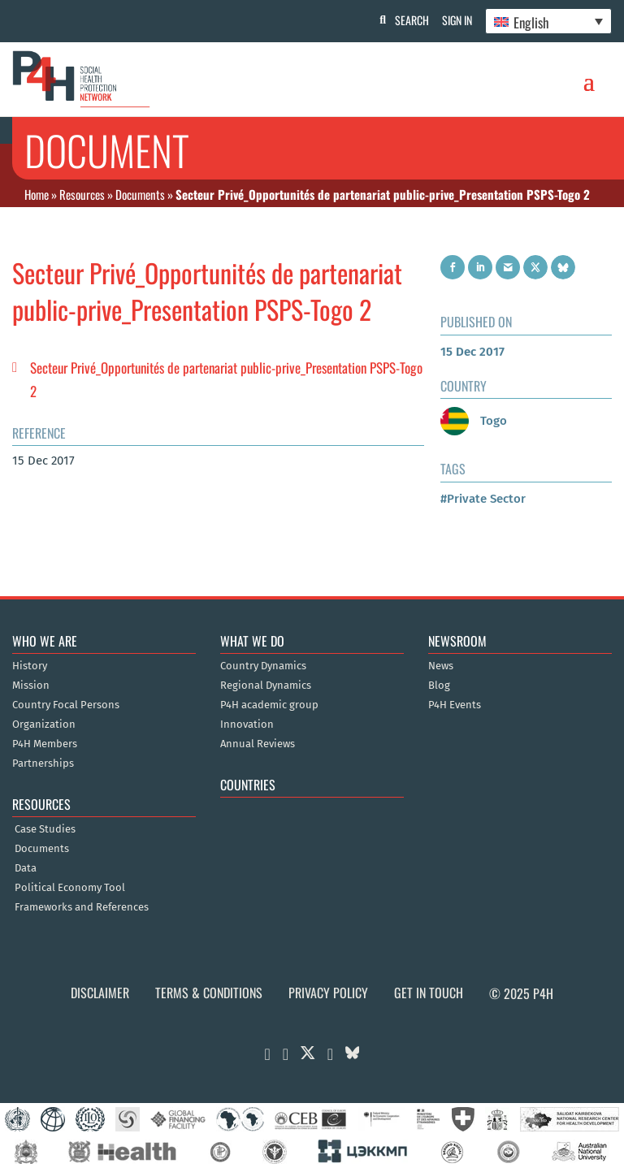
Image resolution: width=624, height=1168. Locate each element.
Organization (44, 724)
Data (26, 868)
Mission (31, 685)
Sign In (454, 19)
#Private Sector (483, 498)
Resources (82, 194)
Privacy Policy (328, 992)
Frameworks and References (82, 907)
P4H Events (454, 705)
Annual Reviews (257, 744)
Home (36, 194)
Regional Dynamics (265, 685)
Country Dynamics (263, 666)
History (29, 666)
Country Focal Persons (65, 705)
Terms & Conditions (208, 992)
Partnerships (43, 763)
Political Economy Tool (70, 887)
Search (405, 19)
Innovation (247, 724)
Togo (473, 420)
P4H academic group (269, 705)
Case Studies (45, 829)
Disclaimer (100, 992)
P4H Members (44, 744)
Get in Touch (428, 992)
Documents (140, 194)
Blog (439, 685)
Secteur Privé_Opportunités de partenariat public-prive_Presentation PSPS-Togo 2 (226, 379)
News (440, 666)
